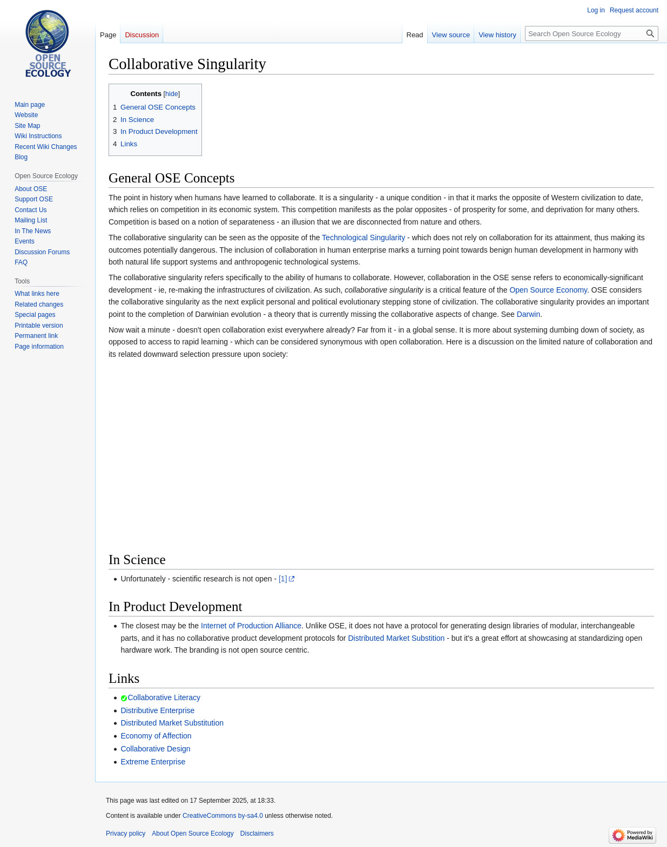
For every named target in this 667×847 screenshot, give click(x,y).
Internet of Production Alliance (251, 625)
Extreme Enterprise (152, 761)
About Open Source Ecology (192, 833)
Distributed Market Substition (396, 638)
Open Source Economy (548, 290)
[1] (283, 578)
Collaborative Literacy (163, 697)
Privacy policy (125, 833)
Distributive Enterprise (157, 710)
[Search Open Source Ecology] (591, 33)
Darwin (529, 314)
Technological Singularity (363, 237)
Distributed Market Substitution (172, 723)
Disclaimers (257, 833)
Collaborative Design (155, 748)
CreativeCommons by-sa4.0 (223, 815)
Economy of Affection (155, 735)
